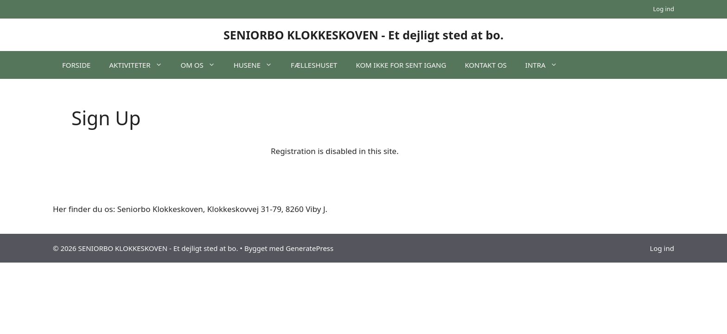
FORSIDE (76, 65)
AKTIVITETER (140, 65)
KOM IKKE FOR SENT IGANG (401, 65)
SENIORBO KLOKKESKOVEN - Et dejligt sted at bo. (363, 35)
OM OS (202, 65)
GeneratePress (309, 248)
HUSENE (257, 65)
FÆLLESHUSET (314, 65)
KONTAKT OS (485, 65)
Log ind (663, 9)
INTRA (546, 65)
